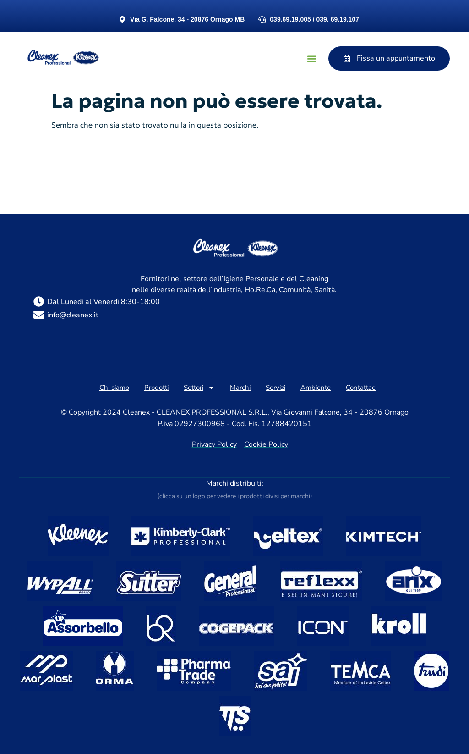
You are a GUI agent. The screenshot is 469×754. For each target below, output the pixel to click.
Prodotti (156, 387)
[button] (311, 58)
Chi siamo (114, 387)
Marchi (240, 387)
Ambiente (315, 387)
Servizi (275, 387)
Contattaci (361, 387)
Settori (199, 387)
